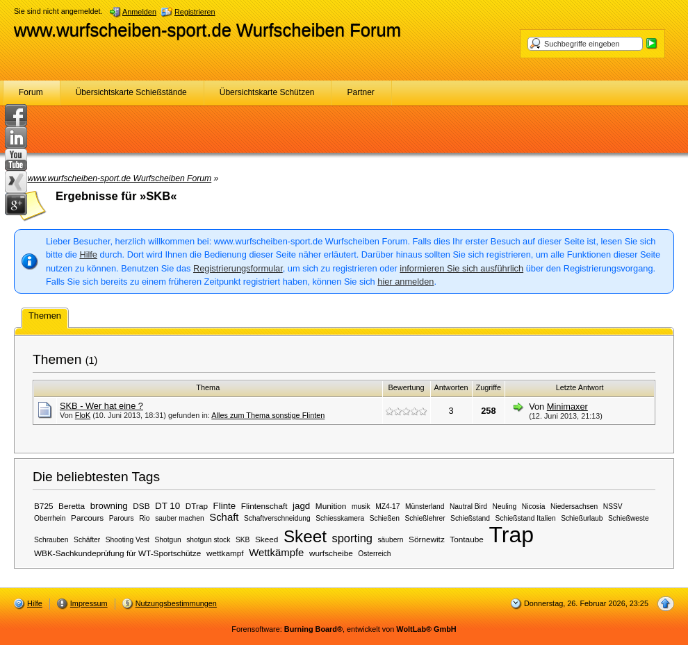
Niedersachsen (574, 506)
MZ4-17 (387, 506)
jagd (301, 506)
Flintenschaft (264, 505)
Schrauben (51, 540)
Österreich (374, 554)
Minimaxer (567, 406)
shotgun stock (208, 540)
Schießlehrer (425, 518)
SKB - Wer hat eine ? (101, 406)
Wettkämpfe (276, 552)
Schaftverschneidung (277, 518)
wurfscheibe (331, 553)
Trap (511, 534)
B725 (44, 505)
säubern (390, 540)
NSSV (613, 506)
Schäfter (87, 540)
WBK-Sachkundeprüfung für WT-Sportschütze (117, 553)
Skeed (266, 539)
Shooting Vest (127, 540)
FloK (82, 415)
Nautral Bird (468, 506)
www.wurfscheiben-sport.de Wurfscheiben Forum (207, 30)
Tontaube (466, 539)
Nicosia (534, 506)
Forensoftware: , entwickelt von (343, 629)
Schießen (385, 518)
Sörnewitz (427, 539)
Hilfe (88, 254)
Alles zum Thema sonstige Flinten (268, 415)
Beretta (71, 505)
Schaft (223, 517)
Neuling (505, 506)
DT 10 (167, 506)
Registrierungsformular (238, 268)
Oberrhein (50, 518)
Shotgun (168, 540)
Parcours (87, 517)
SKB (242, 540)
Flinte (224, 506)
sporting (351, 538)
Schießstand (470, 518)
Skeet (305, 536)
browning (109, 506)
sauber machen (179, 518)
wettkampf (225, 553)
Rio (144, 518)
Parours (121, 518)
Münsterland (424, 506)
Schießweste (628, 518)
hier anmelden (405, 281)
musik (361, 506)
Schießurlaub (582, 518)
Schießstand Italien (525, 518)
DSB (141, 505)
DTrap (197, 505)
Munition (331, 505)
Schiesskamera (340, 518)
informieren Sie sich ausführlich (461, 268)
